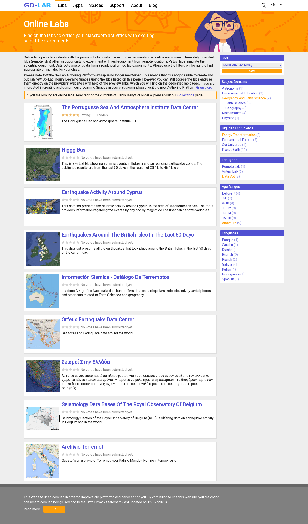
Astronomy (230, 88)
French (227, 260)
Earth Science (235, 103)
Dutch (226, 250)
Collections (185, 95)
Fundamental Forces (237, 140)
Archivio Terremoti (83, 447)
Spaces (96, 5)
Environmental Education (240, 93)
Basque (227, 240)
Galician (228, 264)
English (227, 255)
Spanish (228, 279)
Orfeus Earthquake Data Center (98, 320)
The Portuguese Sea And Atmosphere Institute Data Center (130, 108)
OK (54, 509)
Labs (62, 5)
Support (117, 5)
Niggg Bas (73, 150)
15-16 (226, 218)
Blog (153, 5)
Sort (252, 71)
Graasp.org (204, 87)
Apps (78, 5)
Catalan (227, 245)
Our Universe (231, 145)
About (136, 5)
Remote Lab (231, 167)
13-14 (226, 213)
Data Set (228, 176)
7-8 (224, 198)
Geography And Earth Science (244, 98)
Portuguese (231, 274)
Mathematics (231, 113)
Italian (226, 269)
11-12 (226, 208)
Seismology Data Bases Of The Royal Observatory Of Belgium (132, 404)
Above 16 (229, 223)
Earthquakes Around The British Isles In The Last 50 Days (128, 235)
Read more (32, 509)
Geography (233, 108)
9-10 (225, 203)
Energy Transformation (239, 135)
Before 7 (228, 193)
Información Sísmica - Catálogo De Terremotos (115, 277)
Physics (228, 118)
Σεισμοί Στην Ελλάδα (86, 362)
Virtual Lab (230, 171)
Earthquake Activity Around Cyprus (102, 192)
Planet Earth (231, 150)
